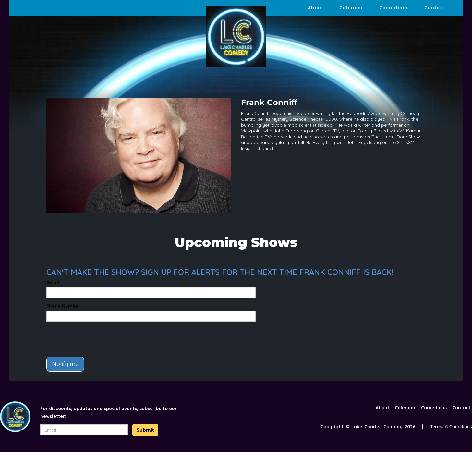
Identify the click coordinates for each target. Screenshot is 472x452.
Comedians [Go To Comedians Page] (394, 8)
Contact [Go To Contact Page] (435, 8)
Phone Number (63, 306)
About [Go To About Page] (316, 8)
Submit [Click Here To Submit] (145, 430)
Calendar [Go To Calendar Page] (351, 8)
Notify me (65, 364)
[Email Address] (84, 429)
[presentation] (95, 339)
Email (52, 283)
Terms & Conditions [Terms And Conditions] (451, 427)
